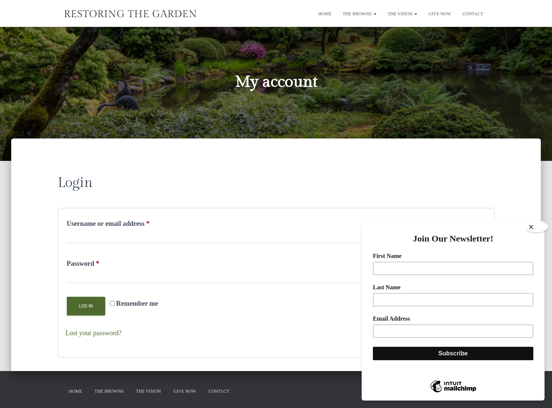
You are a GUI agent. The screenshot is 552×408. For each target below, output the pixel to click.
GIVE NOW (439, 13)
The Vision (403, 13)
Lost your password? (94, 333)
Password (96, 262)
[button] (375, 13)
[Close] (537, 227)
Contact (472, 13)
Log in (86, 306)
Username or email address (121, 222)
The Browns (360, 13)
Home (324, 13)
